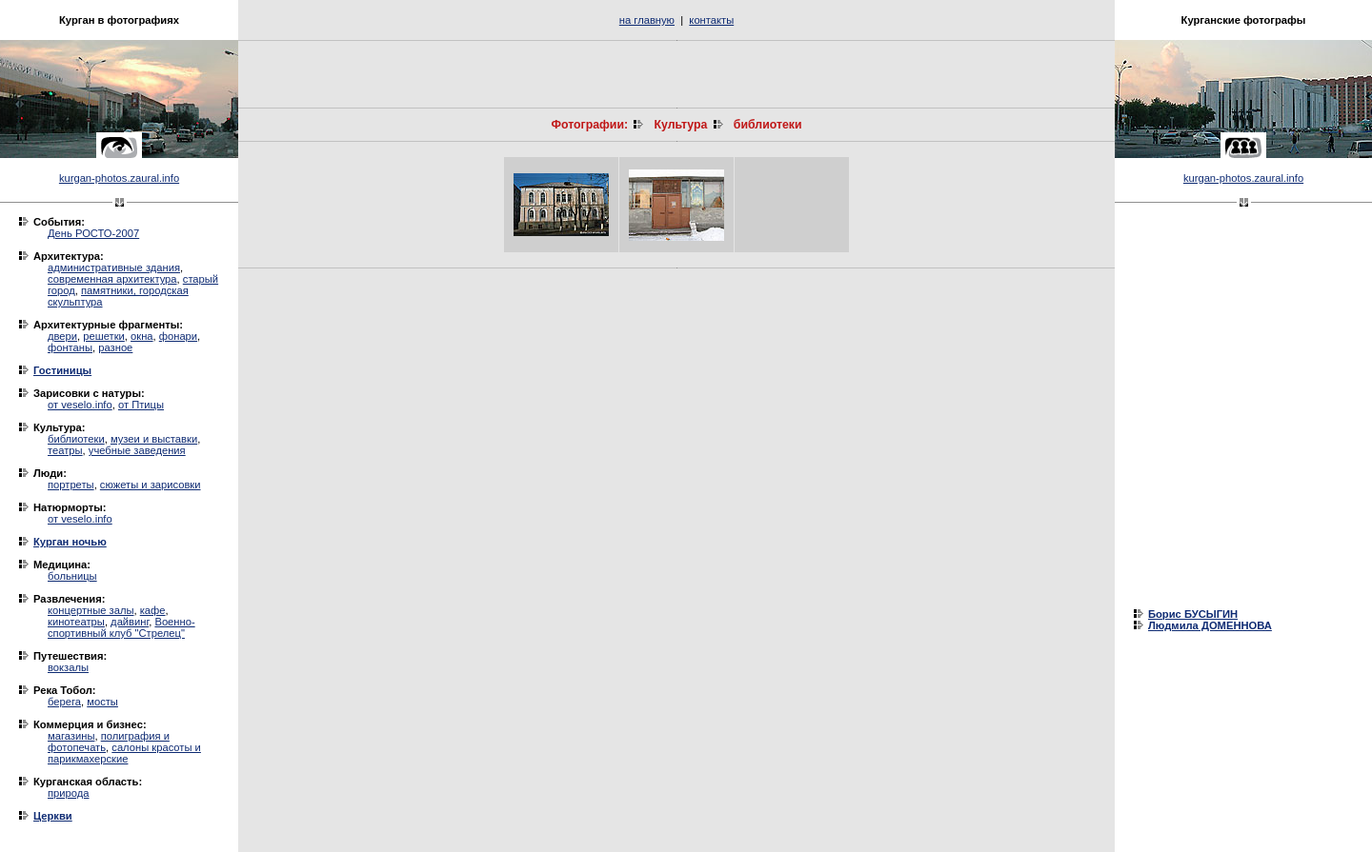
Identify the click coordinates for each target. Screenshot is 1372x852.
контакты (711, 20)
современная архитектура (112, 279)
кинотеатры (76, 621)
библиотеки (76, 439)
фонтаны (70, 347)
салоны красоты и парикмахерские (124, 753)
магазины (71, 736)
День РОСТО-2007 (93, 233)
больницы (72, 576)
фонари (178, 336)
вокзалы (68, 667)
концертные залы (91, 610)
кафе (153, 610)
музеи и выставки (154, 439)
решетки (104, 336)
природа (68, 793)
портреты (71, 484)
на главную (647, 20)
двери (62, 336)
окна (142, 336)
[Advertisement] (676, 74)
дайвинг (130, 621)
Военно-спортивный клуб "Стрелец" (121, 627)
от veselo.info (80, 404)
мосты (102, 701)
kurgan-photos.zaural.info (119, 178)
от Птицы (141, 404)
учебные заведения (137, 450)
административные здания (114, 267)
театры (65, 450)
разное (115, 347)
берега (64, 701)
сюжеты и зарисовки (150, 484)
